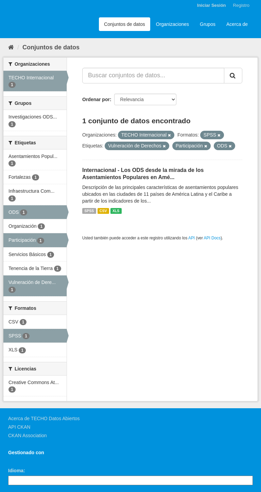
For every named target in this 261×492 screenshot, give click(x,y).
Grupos (207, 24)
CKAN (19, 460)
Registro (241, 5)
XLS (115, 211)
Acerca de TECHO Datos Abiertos (44, 418)
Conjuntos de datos (124, 24)
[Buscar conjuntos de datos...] (153, 75)
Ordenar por (96, 99)
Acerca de (237, 24)
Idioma (15, 470)
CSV (103, 211)
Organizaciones (172, 24)
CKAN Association (27, 435)
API (191, 238)
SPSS (89, 211)
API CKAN (19, 427)
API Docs (212, 238)
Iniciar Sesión (211, 5)
